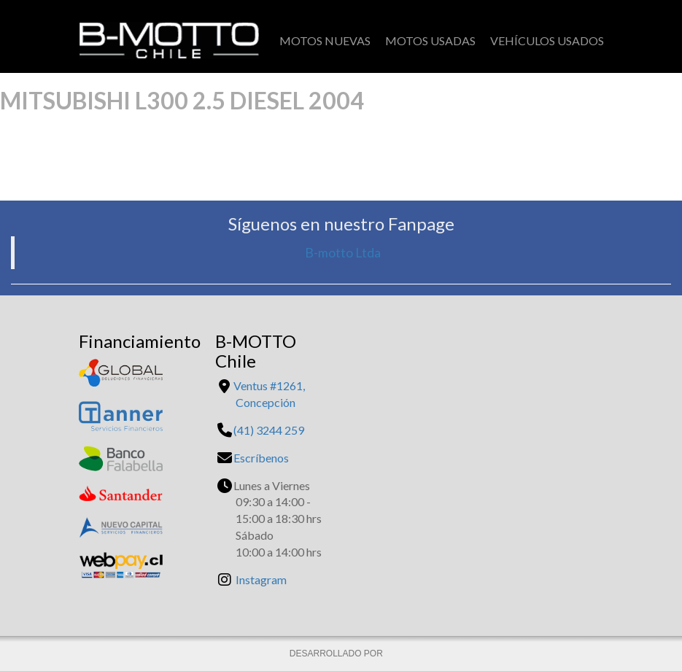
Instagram (261, 579)
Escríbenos (261, 458)
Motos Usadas (430, 40)
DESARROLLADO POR (337, 653)
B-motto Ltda (343, 252)
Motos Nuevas (325, 40)
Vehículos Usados (547, 40)
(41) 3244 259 (268, 430)
